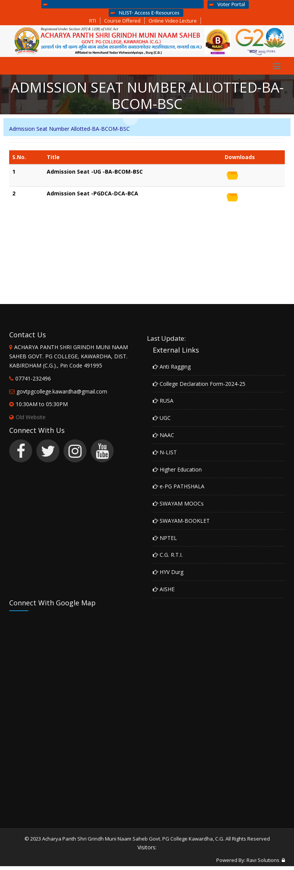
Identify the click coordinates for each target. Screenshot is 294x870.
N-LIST (165, 452)
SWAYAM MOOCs (178, 503)
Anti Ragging (172, 366)
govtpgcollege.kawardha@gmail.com (61, 391)
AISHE (164, 589)
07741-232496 (33, 378)
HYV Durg (168, 572)
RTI (92, 20)
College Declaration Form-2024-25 (199, 383)
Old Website (27, 417)
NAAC (163, 435)
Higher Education (177, 469)
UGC (162, 417)
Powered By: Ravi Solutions (247, 860)
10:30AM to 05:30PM (42, 404)
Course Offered (122, 20)
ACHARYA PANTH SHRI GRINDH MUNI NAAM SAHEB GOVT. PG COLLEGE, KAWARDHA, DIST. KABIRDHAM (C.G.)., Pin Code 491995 (68, 356)
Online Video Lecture (173, 20)
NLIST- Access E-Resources (145, 12)
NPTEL (165, 538)
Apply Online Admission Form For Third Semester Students (121, 4)
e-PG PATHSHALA (178, 486)
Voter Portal (227, 4)
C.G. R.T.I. (168, 554)
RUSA (163, 400)
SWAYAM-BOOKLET (181, 520)
